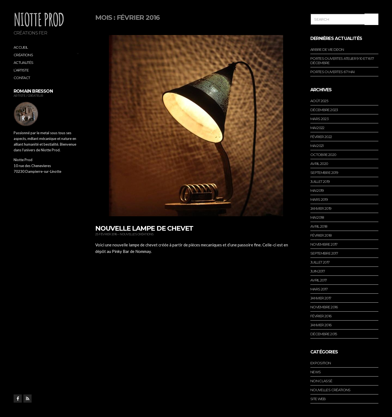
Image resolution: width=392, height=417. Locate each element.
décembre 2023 (324, 110)
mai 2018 (317, 217)
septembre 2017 (324, 253)
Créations (23, 55)
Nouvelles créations (137, 234)
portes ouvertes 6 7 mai (332, 72)
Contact (22, 78)
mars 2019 (319, 199)
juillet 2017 (319, 262)
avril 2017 (318, 280)
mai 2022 (317, 128)
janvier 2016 (320, 325)
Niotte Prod (39, 19)
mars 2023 (319, 119)
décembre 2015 (323, 334)
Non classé (321, 381)
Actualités (23, 62)
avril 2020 (319, 163)
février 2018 (321, 235)
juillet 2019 (320, 181)
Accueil (21, 47)
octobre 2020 (323, 154)
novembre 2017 (324, 244)
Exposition (320, 363)
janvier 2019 (320, 208)
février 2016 (320, 316)
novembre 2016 (324, 307)
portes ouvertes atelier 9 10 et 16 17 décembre (342, 60)
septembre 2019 (324, 172)
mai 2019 (317, 190)
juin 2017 (317, 271)
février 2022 (321, 136)
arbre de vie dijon (327, 49)
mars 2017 (318, 289)
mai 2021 (317, 145)
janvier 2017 (320, 298)
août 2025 (319, 101)
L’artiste (21, 70)
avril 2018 (318, 226)
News (315, 372)
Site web (318, 399)
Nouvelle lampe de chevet (144, 228)
